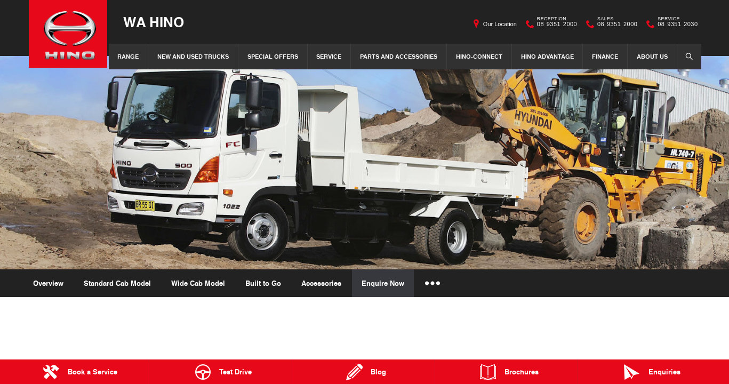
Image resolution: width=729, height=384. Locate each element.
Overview (48, 283)
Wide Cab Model (198, 283)
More (431, 283)
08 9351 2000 (554, 24)
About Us (652, 56)
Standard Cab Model (117, 283)
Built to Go (263, 283)
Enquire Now (383, 283)
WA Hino (155, 22)
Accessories (321, 283)
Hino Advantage (547, 56)
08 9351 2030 (675, 24)
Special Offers (272, 56)
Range (128, 56)
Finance (605, 56)
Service (328, 56)
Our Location (500, 24)
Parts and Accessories (398, 56)
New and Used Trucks (193, 56)
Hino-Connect (479, 56)
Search (685, 56)
